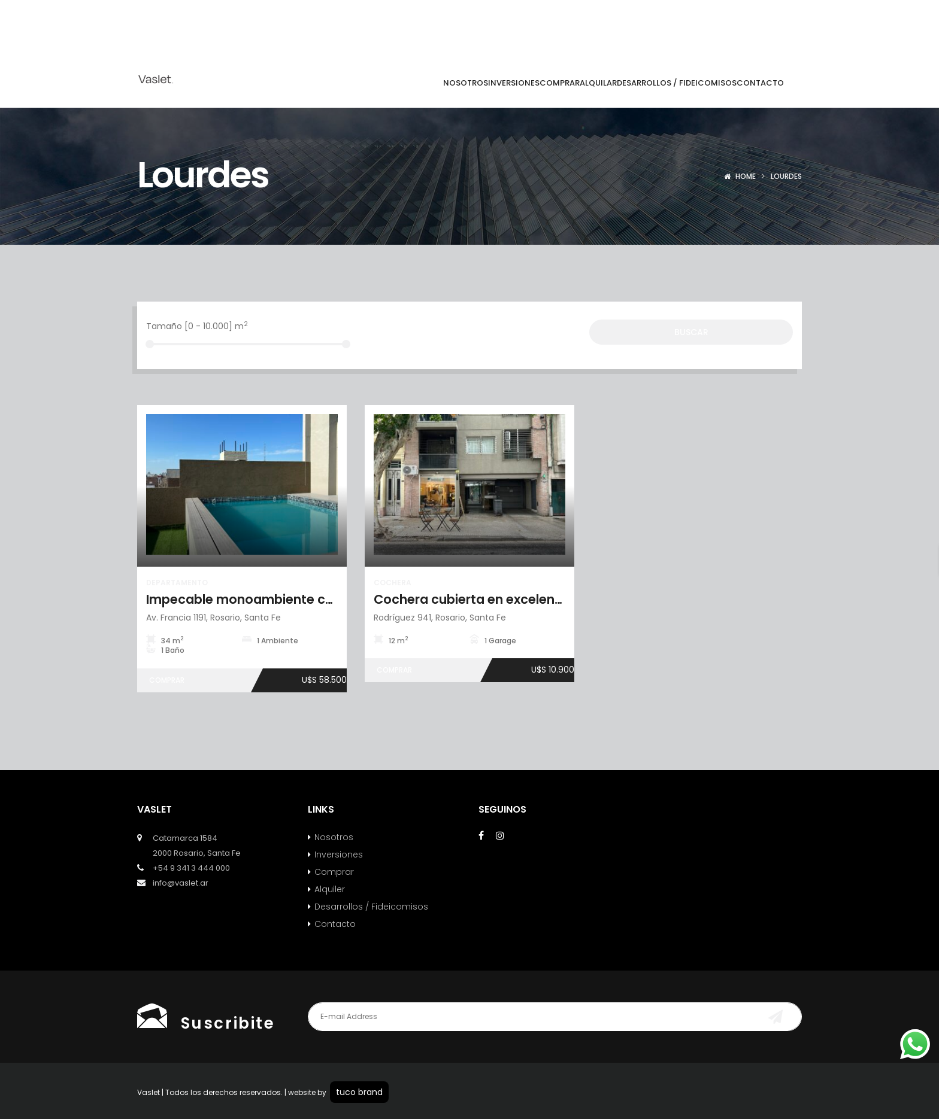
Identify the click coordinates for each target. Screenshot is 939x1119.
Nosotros (333, 837)
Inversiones (338, 854)
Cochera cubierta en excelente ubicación (503, 599)
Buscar (691, 332)
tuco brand (359, 1092)
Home (745, 176)
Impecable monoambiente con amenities (276, 599)
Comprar (334, 872)
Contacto (335, 924)
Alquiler (329, 889)
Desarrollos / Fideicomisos (371, 907)
